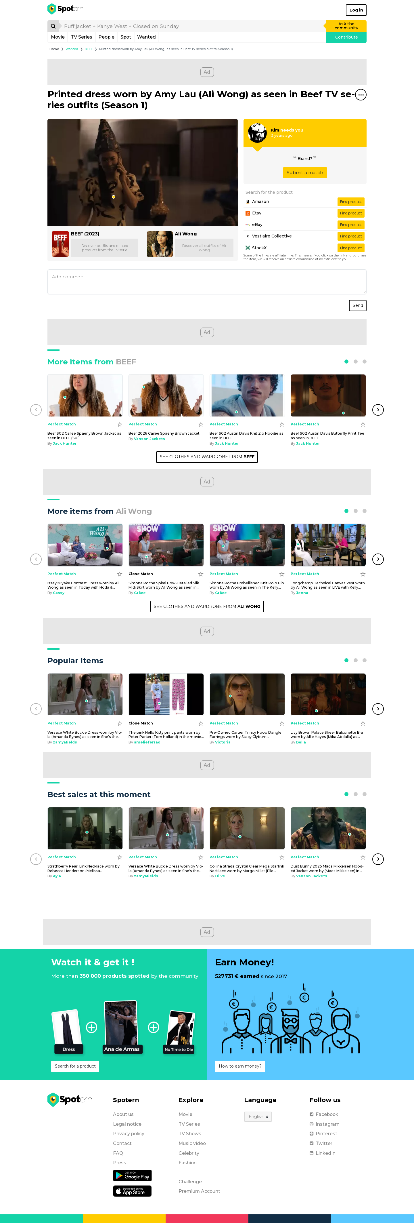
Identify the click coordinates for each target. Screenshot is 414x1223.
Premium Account (199, 1191)
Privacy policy (128, 1133)
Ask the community (346, 26)
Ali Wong (186, 234)
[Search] (53, 26)
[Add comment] (207, 282)
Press (119, 1162)
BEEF (89, 49)
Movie (58, 37)
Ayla (57, 876)
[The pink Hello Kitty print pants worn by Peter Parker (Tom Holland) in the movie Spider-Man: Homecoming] (166, 694)
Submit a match (305, 172)
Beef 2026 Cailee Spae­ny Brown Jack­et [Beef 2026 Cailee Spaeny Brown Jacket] (164, 433)
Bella (301, 742)
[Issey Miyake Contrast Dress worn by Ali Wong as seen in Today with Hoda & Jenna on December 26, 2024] (85, 545)
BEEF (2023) (85, 234)
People (106, 37)
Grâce (140, 593)
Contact (122, 1143)
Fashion (188, 1162)
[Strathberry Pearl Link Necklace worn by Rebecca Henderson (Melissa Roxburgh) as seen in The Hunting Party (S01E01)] (85, 828)
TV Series (81, 37)
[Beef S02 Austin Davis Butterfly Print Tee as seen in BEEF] (328, 395)
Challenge (190, 1181)
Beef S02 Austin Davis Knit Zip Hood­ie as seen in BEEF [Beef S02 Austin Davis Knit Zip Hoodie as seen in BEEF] (246, 435)
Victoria (223, 742)
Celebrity (189, 1153)
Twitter (321, 1143)
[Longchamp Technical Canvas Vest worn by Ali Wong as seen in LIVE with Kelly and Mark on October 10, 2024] (328, 545)
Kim (275, 130)
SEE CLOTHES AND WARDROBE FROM (207, 456)
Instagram (325, 1124)
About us (123, 1114)
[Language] (258, 1117)
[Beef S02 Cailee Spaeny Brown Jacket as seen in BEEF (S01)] (85, 395)
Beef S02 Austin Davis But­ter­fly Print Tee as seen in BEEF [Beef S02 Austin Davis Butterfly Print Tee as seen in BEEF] (327, 435)
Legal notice (127, 1124)
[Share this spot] (361, 94)
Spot (125, 37)
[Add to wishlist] (120, 424)
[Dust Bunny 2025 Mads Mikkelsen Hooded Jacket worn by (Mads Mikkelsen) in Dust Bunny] (328, 828)
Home (54, 49)
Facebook (324, 1114)
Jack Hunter (65, 443)
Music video (192, 1143)
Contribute (346, 37)
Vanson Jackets (149, 439)
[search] (193, 26)
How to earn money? (240, 1066)
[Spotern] (65, 10)
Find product (351, 201)
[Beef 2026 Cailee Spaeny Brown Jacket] (166, 395)
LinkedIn (323, 1153)
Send (358, 305)
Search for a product (75, 1066)
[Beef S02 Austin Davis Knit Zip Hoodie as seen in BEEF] (247, 395)
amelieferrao (147, 742)
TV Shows (190, 1133)
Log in (356, 10)
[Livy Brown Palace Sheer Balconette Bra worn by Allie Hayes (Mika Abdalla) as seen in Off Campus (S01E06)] (328, 694)
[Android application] (132, 1175)
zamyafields (65, 742)
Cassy (58, 593)
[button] (346, 362)
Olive (220, 876)
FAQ (118, 1153)
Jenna (302, 593)
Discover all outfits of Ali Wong (204, 248)
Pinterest (323, 1133)
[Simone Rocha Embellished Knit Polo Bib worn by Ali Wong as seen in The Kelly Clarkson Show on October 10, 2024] (247, 545)
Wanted (146, 37)
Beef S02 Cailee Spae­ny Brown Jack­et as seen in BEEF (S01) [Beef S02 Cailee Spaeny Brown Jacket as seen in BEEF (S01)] (84, 435)
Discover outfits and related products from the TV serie (104, 248)
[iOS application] (132, 1190)
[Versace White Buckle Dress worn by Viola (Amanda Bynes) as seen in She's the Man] (85, 694)
